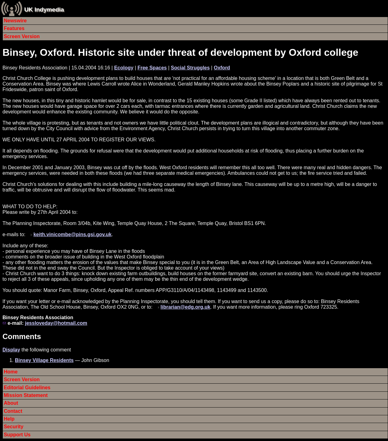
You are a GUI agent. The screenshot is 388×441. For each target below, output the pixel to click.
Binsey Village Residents (44, 360)
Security (13, 426)
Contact (13, 411)
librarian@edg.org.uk (185, 307)
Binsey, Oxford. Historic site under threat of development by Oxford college (180, 52)
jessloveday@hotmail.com (56, 323)
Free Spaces (152, 67)
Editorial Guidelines (27, 387)
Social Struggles (190, 67)
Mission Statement (25, 395)
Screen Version (22, 36)
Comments (21, 336)
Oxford (222, 67)
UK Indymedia (44, 9)
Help (9, 418)
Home (10, 371)
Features (14, 28)
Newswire (15, 20)
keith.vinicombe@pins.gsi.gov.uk (73, 234)
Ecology (123, 67)
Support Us (17, 434)
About (11, 403)
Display (11, 349)
